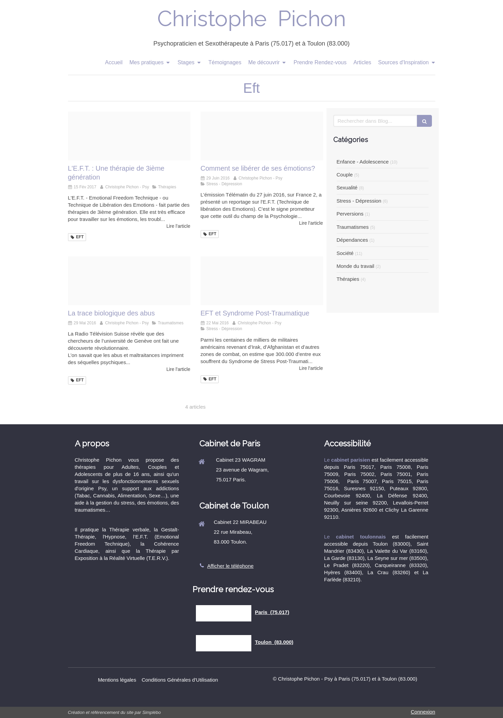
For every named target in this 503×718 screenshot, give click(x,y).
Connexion (423, 712)
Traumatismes (353, 227)
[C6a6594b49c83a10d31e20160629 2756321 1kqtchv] (262, 136)
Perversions (350, 214)
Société (345, 253)
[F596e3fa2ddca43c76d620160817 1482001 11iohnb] (262, 280)
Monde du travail (355, 266)
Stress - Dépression (359, 201)
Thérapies (348, 279)
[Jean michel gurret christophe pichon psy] (129, 136)
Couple (345, 174)
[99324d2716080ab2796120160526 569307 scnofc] (129, 280)
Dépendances (352, 240)
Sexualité (347, 187)
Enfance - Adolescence (363, 162)
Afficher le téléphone (230, 566)
